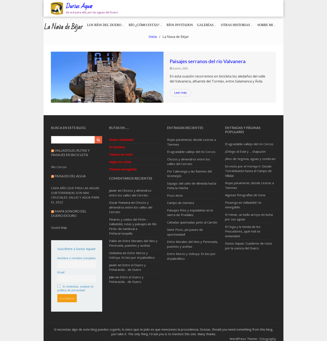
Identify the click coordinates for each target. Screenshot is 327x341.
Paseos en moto (121, 154)
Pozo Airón (175, 195)
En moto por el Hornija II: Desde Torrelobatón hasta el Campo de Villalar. (248, 171)
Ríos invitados (180, 25)
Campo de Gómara (180, 203)
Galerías (205, 25)
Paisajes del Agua (70, 176)
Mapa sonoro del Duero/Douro (68, 213)
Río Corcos (59, 167)
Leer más (180, 93)
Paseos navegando (123, 169)
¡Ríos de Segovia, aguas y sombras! (250, 159)
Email (60, 272)
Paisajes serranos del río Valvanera (207, 61)
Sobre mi (265, 25)
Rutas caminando (121, 139)
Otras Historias (235, 25)
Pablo (113, 241)
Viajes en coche (120, 162)
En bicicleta (117, 147)
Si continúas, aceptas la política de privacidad (75, 288)
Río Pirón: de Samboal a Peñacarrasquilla (133, 228)
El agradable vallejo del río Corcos (191, 152)
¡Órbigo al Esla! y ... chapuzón (245, 151)
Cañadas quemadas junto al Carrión (192, 222)
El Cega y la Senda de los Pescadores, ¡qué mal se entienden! (242, 231)
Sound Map (59, 227)
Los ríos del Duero (104, 25)
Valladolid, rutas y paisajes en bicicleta (70, 152)
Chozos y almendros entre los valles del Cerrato (130, 207)
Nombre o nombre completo (76, 258)
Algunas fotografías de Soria (245, 195)
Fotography (267, 339)
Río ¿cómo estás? (144, 25)
